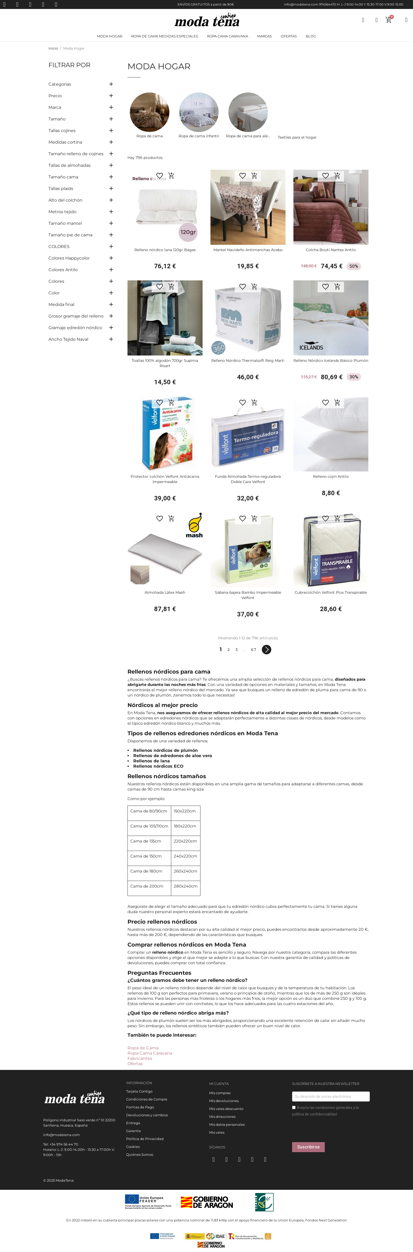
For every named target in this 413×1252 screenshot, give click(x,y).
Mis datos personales (227, 1124)
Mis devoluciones (224, 1101)
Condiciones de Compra (146, 1099)
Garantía (133, 1131)
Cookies (133, 1146)
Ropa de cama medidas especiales (164, 36)
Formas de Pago (140, 1107)
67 (254, 649)
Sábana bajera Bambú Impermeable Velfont (248, 595)
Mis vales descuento (226, 1109)
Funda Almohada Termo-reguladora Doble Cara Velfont (248, 479)
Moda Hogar (109, 36)
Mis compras (219, 1093)
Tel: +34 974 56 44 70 (60, 1144)
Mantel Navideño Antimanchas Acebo (248, 249)
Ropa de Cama (143, 1047)
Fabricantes (139, 1058)
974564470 (327, 4)
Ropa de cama (149, 136)
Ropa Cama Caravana (149, 1053)
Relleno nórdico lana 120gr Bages (165, 249)
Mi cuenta (219, 1084)
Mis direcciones (222, 1116)
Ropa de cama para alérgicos (252, 136)
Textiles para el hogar (297, 137)
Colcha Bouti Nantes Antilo (331, 249)
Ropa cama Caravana (227, 36)
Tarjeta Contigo (139, 1091)
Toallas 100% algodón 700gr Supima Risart (165, 363)
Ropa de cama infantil (199, 136)
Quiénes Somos (139, 1154)
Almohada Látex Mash (165, 592)
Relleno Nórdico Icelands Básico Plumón (330, 360)
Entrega (133, 1123)
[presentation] (332, 1132)
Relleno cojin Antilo (331, 476)
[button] (171, 175)
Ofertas (289, 36)
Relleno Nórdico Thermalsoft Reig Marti (247, 360)
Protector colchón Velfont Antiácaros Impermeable (165, 479)
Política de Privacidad (145, 1139)
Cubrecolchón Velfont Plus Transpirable (331, 592)
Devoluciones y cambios (147, 1115)
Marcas (264, 36)
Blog (311, 36)
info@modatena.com (301, 4)
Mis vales (216, 1132)
